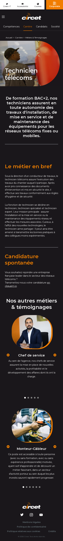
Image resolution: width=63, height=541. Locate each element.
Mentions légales (32, 522)
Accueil (9, 37)
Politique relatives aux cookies (23, 531)
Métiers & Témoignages (36, 37)
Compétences (11, 26)
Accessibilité (22, 4)
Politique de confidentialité (31, 527)
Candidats (41, 26)
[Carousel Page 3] (31, 398)
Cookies (37, 5)
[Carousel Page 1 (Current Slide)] (25, 398)
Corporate (54, 4)
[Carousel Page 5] (38, 398)
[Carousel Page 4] (35, 398)
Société (55, 26)
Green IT (7, 5)
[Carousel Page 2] (28, 398)
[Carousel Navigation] (31, 352)
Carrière (27, 26)
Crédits (52, 531)
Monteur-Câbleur (31, 449)
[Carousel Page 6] (39, 487)
